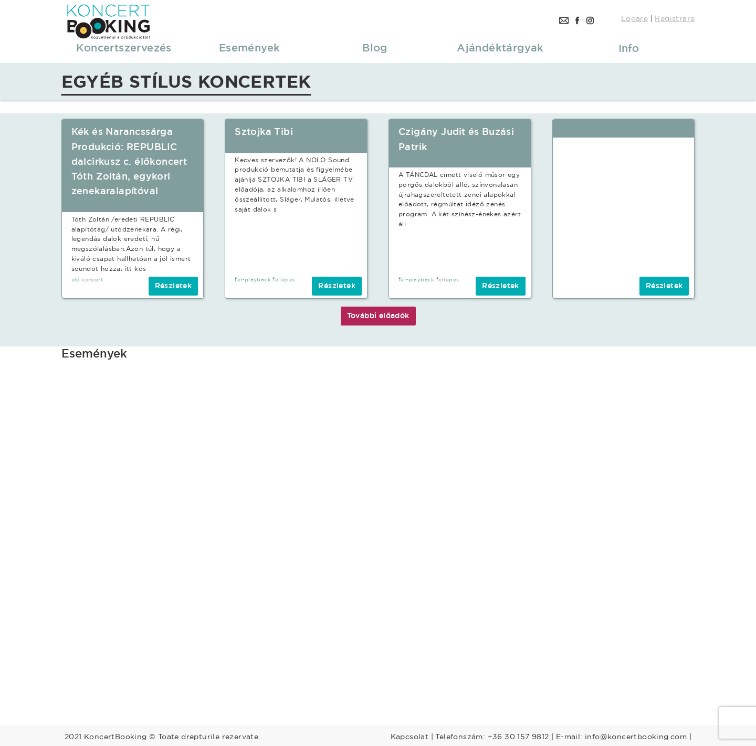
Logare (634, 18)
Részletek (173, 285)
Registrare (675, 18)
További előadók (378, 315)
